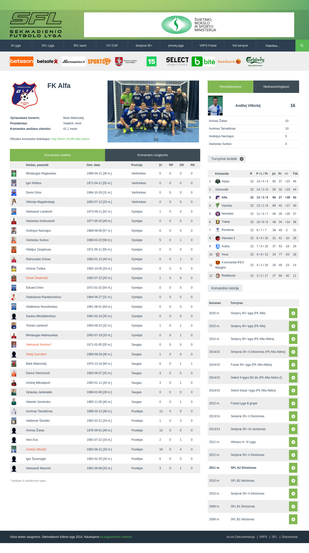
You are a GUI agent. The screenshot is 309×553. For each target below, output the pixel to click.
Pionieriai (224, 230)
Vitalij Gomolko (36, 354)
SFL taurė (79, 45)
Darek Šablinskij (37, 278)
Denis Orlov (34, 192)
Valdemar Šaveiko (38, 420)
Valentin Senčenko (38, 402)
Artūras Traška (35, 268)
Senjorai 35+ (144, 45)
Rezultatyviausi (230, 86)
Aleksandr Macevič (38, 468)
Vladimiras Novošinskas (41, 306)
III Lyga (16, 45)
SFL (274, 537)
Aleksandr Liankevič (39, 211)
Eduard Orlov (35, 287)
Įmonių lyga (175, 45)
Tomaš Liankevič (37, 325)
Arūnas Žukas (35, 430)
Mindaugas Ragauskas (41, 173)
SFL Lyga (48, 45)
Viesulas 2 (225, 238)
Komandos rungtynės (152, 155)
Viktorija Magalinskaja (40, 202)
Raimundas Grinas (38, 259)
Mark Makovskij (36, 363)
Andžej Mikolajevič (38, 383)
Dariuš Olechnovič (38, 373)
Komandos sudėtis (57, 155)
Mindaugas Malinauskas (42, 335)
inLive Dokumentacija (240, 537)
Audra (222, 246)
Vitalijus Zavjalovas (38, 249)
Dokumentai (290, 537)
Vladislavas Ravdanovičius (43, 297)
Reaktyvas (225, 275)
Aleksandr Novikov (39, 344)
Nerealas (224, 213)
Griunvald (221, 189)
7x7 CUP (112, 45)
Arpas (222, 181)
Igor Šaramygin (36, 459)
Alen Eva (32, 440)
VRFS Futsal (207, 45)
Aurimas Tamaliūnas (39, 411)
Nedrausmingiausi (276, 86)
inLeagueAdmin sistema (116, 537)
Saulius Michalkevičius (41, 316)
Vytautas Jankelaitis (39, 392)
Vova (221, 254)
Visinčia (223, 205)
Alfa (221, 197)
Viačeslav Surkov (37, 240)
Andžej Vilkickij (36, 449)
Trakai (222, 221)
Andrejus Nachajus (38, 230)
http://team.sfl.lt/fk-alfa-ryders (70, 139)
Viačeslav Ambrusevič (40, 221)
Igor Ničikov (34, 183)
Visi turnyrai (240, 45)
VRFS (263, 537)
